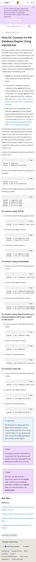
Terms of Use (24, 556)
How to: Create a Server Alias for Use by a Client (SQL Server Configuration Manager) (19, 101)
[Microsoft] (18, 2)
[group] (19, 224)
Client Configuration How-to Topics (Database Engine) (15, 26)
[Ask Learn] (29, 26)
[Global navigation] (2, 2)
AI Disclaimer (5, 551)
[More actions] (32, 26)
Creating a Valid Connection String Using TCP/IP (17, 514)
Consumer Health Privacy (9, 556)
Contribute (5, 554)
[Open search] (28, 2)
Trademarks (5, 559)
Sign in (32, 2)
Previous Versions (17, 551)
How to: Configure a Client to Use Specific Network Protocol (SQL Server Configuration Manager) (19, 122)
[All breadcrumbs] (3, 26)
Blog (25, 551)
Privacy (12, 554)
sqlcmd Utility (9, 490)
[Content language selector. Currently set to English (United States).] (10, 541)
